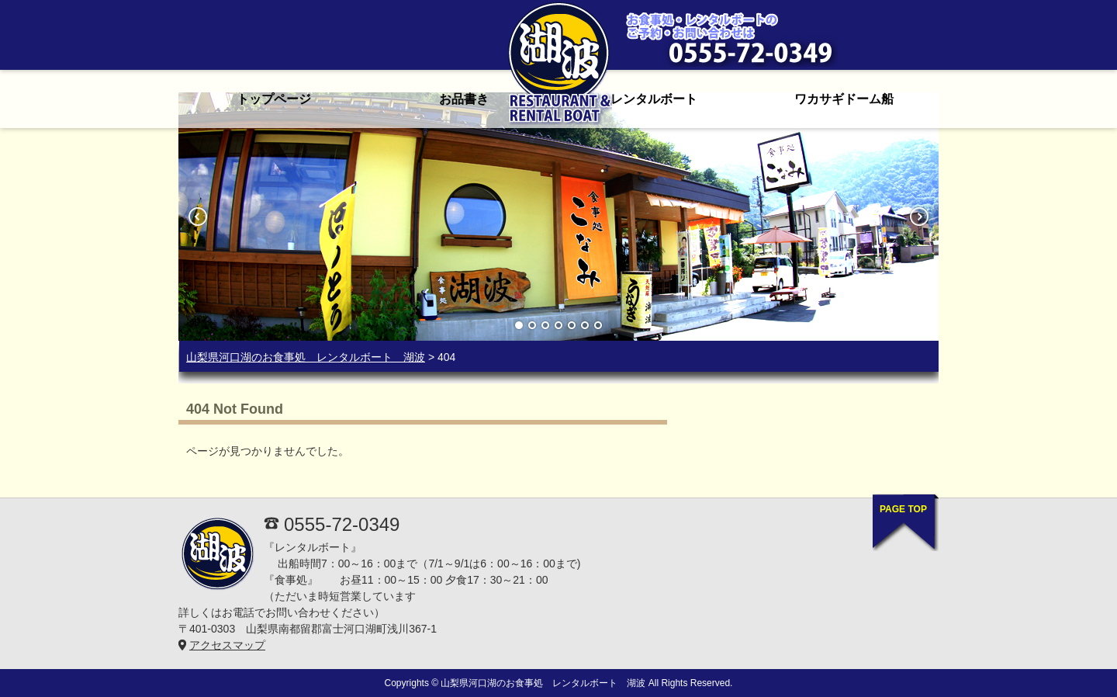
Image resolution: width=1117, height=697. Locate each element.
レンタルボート (653, 99)
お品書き (464, 99)
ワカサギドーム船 (844, 99)
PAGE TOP (903, 509)
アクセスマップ (227, 645)
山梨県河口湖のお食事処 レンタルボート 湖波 (305, 357)
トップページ (274, 99)
